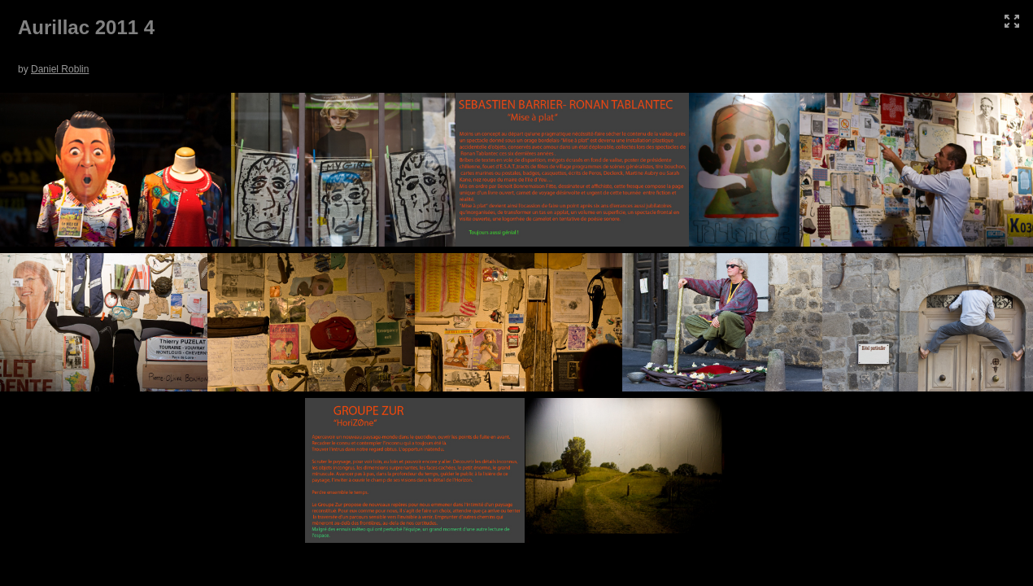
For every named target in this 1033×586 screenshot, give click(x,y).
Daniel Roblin (60, 69)
